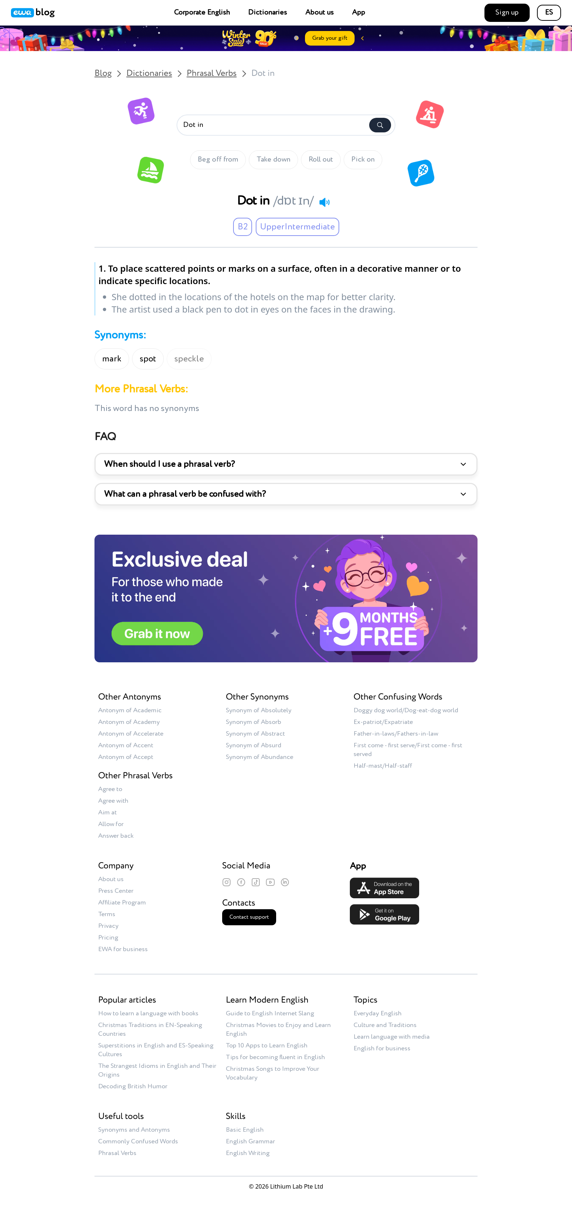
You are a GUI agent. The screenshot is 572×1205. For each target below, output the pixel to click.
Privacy (108, 926)
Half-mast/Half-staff (382, 766)
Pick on (363, 159)
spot (148, 358)
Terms (106, 914)
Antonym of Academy (129, 722)
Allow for (111, 824)
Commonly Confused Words (138, 1141)
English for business (381, 1048)
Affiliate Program (122, 902)
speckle (189, 358)
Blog (103, 73)
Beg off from (218, 159)
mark (111, 358)
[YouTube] (270, 882)
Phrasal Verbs (212, 73)
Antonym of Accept (125, 757)
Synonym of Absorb (253, 722)
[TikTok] (255, 882)
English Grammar (250, 1141)
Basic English (245, 1130)
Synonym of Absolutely (258, 710)
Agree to (110, 789)
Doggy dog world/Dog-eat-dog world (405, 710)
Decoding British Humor (132, 1086)
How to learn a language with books (148, 1013)
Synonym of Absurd (253, 745)
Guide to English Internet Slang (270, 1013)
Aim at (107, 812)
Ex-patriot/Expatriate (383, 722)
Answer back (116, 836)
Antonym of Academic (130, 710)
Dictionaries (267, 12)
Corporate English (202, 12)
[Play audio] (324, 202)
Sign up (507, 12)
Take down (273, 159)
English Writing (248, 1153)
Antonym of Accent (125, 745)
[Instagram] (226, 882)
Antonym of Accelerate (130, 734)
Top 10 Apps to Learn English (267, 1045)
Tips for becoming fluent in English (275, 1057)
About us (319, 12)
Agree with (113, 801)
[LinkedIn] (285, 882)
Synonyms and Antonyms (134, 1130)
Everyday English (377, 1013)
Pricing (108, 937)
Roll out (321, 159)
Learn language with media (391, 1037)
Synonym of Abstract (255, 734)
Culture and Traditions (385, 1025)
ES (549, 12)
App (358, 12)
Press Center (116, 891)
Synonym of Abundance (259, 757)
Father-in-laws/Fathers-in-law (395, 734)
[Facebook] (241, 882)
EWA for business (123, 949)
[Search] (380, 125)
